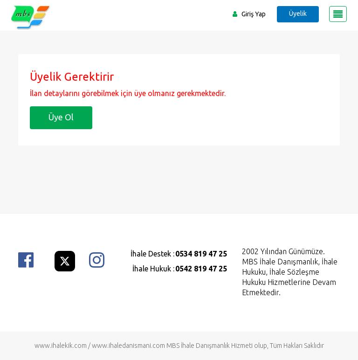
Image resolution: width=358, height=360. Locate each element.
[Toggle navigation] (338, 14)
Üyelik (298, 13)
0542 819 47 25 (201, 268)
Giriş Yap (253, 14)
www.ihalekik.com (60, 345)
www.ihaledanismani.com (128, 345)
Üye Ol (61, 117)
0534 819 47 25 (201, 253)
